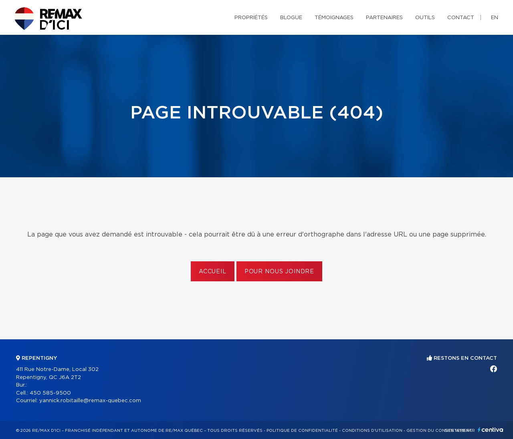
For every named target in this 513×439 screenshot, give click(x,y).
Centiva (490, 429)
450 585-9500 (50, 393)
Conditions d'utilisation (372, 431)
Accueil (212, 272)
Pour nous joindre (279, 272)
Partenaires (384, 17)
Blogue (291, 17)
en (494, 17)
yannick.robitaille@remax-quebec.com (90, 400)
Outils (425, 17)
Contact (460, 17)
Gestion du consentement (439, 431)
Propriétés (251, 17)
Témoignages (334, 17)
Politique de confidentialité (302, 431)
